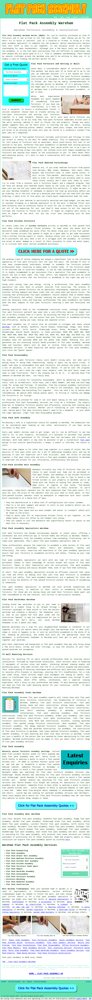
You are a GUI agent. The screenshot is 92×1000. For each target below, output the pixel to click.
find (10, 819)
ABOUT (68, 17)
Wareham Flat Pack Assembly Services (29, 845)
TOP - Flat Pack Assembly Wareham (19, 962)
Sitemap (3, 981)
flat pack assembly (70, 343)
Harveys (41, 170)
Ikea (87, 170)
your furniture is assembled (65, 317)
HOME (55, 17)
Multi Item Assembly (18, 950)
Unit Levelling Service (60, 948)
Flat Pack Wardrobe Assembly (44, 950)
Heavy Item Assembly (19, 940)
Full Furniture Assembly (44, 940)
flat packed (83, 231)
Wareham (6, 327)
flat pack (85, 440)
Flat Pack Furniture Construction (54, 953)
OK (90, 999)
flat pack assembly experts (42, 697)
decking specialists (59, 899)
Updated (29, 981)
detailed (46, 194)
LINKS (62, 17)
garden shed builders (43, 912)
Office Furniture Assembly (75, 945)
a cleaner (63, 904)
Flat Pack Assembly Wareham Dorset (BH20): (24, 35)
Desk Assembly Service (34, 948)
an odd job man (20, 907)
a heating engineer (55, 907)
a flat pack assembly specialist (50, 897)
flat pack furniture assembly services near (65, 772)
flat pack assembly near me (23, 757)
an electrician (33, 904)
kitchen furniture (38, 226)
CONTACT (75, 17)
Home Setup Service (26, 953)
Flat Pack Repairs (11, 948)
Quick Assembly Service (71, 940)
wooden (5, 125)
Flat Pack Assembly (14, 981)
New (24, 981)
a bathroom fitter (66, 910)
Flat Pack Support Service (61, 943)
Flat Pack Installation (23, 945)
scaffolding (18, 902)
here (68, 840)
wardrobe (6, 612)
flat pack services (59, 734)
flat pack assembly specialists (68, 337)
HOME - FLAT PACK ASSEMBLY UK (46, 973)
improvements (20, 891)
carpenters (71, 130)
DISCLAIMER (85, 17)
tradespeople (8, 894)
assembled (24, 231)
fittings (12, 128)
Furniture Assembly (34, 943)
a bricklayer (45, 902)
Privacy (88, 981)
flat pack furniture (27, 262)
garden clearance (34, 910)
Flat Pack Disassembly (49, 945)
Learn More (81, 999)
